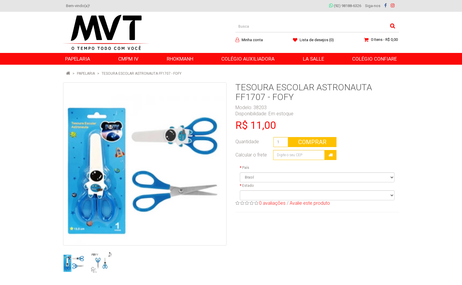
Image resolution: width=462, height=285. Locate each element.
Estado (248, 186)
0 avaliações (272, 203)
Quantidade (247, 141)
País (245, 168)
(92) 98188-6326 (345, 6)
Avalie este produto (310, 203)
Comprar (312, 142)
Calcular (331, 155)
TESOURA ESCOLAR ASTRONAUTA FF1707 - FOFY (142, 73)
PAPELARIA (86, 73)
